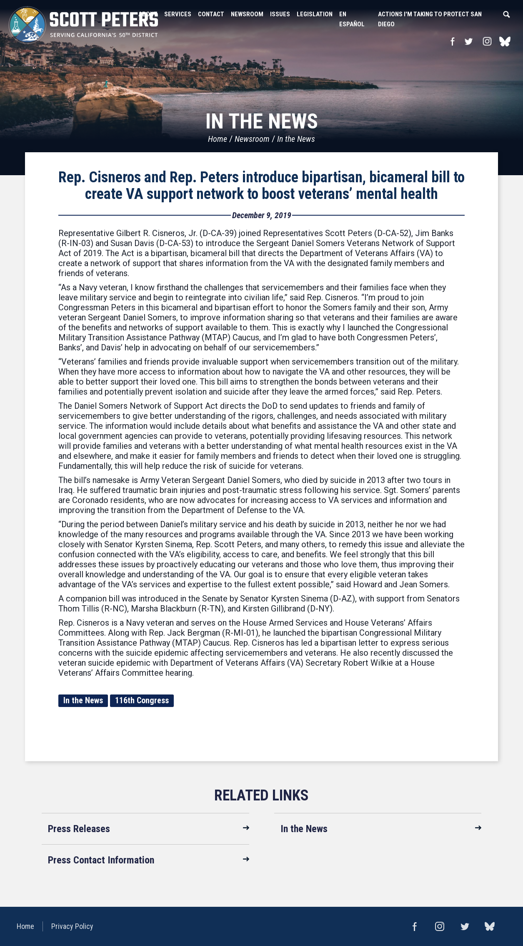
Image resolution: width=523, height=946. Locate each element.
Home (217, 139)
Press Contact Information (101, 860)
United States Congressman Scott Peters (83, 25)
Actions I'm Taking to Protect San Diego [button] (430, 19)
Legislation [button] (315, 14)
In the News (296, 139)
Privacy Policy (72, 926)
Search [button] (506, 14)
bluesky (504, 41)
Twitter (468, 41)
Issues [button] (280, 14)
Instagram (487, 41)
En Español (352, 19)
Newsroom (252, 139)
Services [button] (177, 14)
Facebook (452, 41)
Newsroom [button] (247, 14)
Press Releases (79, 829)
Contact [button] (211, 14)
